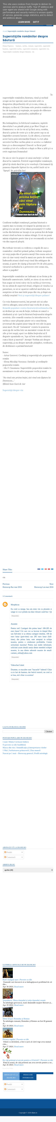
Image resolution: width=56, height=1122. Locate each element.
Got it (36, 22)
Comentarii (10, 861)
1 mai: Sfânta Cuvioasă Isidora (16, 745)
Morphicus (15, 605)
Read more (19, 990)
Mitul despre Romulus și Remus (16, 1022)
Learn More (24, 22)
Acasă (5, 32)
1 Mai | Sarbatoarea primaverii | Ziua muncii (22, 754)
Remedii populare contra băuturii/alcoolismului (26, 308)
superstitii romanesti (30, 50)
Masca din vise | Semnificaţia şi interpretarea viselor (25, 751)
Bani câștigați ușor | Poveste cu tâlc (17, 983)
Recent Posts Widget (8, 1074)
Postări (8, 856)
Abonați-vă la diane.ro (11, 1082)
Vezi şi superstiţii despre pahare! (34, 296)
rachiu (25, 47)
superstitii (38, 47)
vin (33, 53)
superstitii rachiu (15, 50)
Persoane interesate (28, 1082)
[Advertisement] (26, 76)
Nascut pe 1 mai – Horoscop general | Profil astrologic (25, 757)
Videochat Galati (17, 669)
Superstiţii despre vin (13, 391)
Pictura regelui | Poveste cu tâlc (16, 1043)
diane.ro (34, 1119)
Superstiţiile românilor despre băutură (17, 53)
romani (30, 47)
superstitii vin (44, 50)
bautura (18, 47)
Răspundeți (15, 619)
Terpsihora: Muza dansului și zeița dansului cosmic (24, 1004)
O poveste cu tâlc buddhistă (14, 748)
